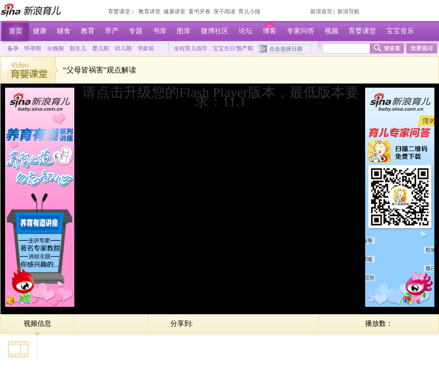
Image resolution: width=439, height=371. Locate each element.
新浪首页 (321, 11)
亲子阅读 (224, 11)
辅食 (64, 31)
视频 (331, 31)
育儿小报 (249, 11)
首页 (16, 31)
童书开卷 (199, 11)
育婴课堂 (119, 11)
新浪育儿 (31, 9)
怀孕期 (32, 48)
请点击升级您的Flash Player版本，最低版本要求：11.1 (220, 96)
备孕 (12, 48)
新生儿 (78, 48)
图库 (184, 31)
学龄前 (146, 48)
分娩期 (55, 48)
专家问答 (300, 31)
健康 (40, 31)
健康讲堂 (174, 11)
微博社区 (215, 31)
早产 (112, 31)
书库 (160, 31)
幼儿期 (123, 48)
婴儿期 (100, 48)
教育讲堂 (149, 11)
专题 (136, 31)
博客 (270, 31)
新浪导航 (348, 11)
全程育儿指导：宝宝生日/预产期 (213, 48)
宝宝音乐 (400, 31)
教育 (88, 31)
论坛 (246, 31)
